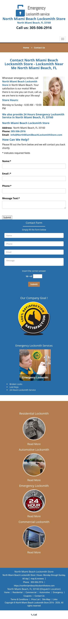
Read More (34, 444)
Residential (18, 592)
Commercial (31, 592)
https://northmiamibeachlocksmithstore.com (34, 585)
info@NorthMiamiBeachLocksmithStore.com (36, 134)
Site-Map (46, 599)
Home (26, 47)
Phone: (6, 185)
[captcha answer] (37, 276)
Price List (35, 599)
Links (55, 599)
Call (34, 614)
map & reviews (37, 578)
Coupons (28, 596)
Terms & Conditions (19, 599)
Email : (6, 173)
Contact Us (40, 596)
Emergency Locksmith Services (34, 345)
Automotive (44, 592)
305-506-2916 (40, 27)
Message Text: (11, 198)
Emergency (58, 592)
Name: (6, 161)
